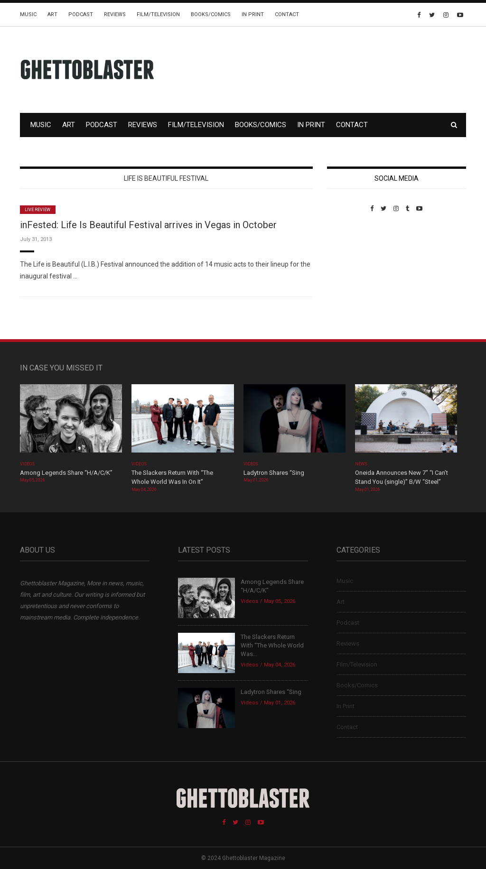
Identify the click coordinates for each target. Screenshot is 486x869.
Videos (27, 464)
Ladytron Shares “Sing (273, 472)
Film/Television (158, 14)
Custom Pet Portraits (355, 277)
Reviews (115, 14)
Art (52, 14)
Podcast (80, 14)
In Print (253, 14)
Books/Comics (211, 14)
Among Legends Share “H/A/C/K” (66, 472)
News (361, 464)
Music (28, 14)
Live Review (38, 209)
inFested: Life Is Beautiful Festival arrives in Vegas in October (148, 225)
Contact (287, 14)
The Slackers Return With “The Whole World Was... (272, 645)
